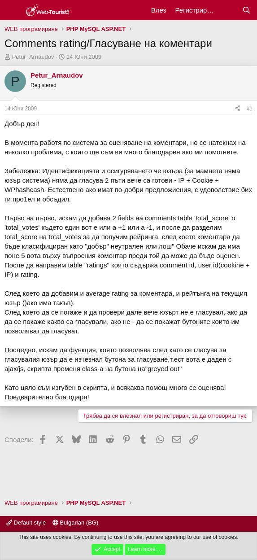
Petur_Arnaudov (33, 56)
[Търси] (246, 10)
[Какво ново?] (228, 10)
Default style (26, 522)
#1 (250, 108)
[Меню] (12, 10)
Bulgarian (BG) (75, 522)
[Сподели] (238, 109)
